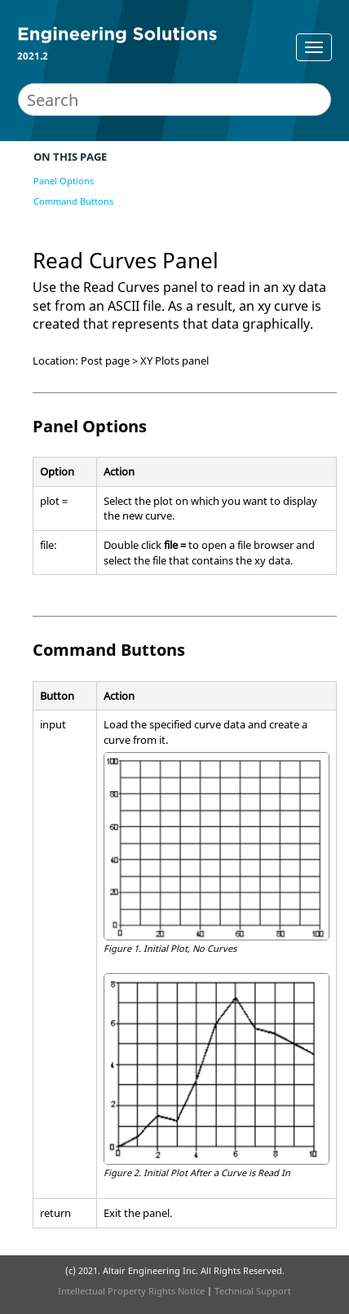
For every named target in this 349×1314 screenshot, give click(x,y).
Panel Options (63, 181)
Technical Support (252, 1291)
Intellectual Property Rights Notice (131, 1291)
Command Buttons (73, 201)
